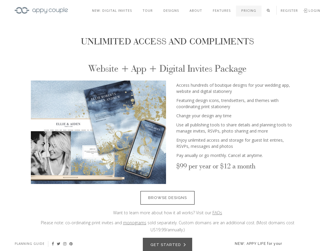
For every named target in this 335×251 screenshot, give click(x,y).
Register (289, 10)
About (196, 10)
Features (222, 10)
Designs (171, 10)
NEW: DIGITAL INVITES (112, 10)
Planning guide (30, 244)
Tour (148, 10)
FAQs (217, 212)
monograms (134, 222)
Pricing (248, 10)
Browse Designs (167, 197)
